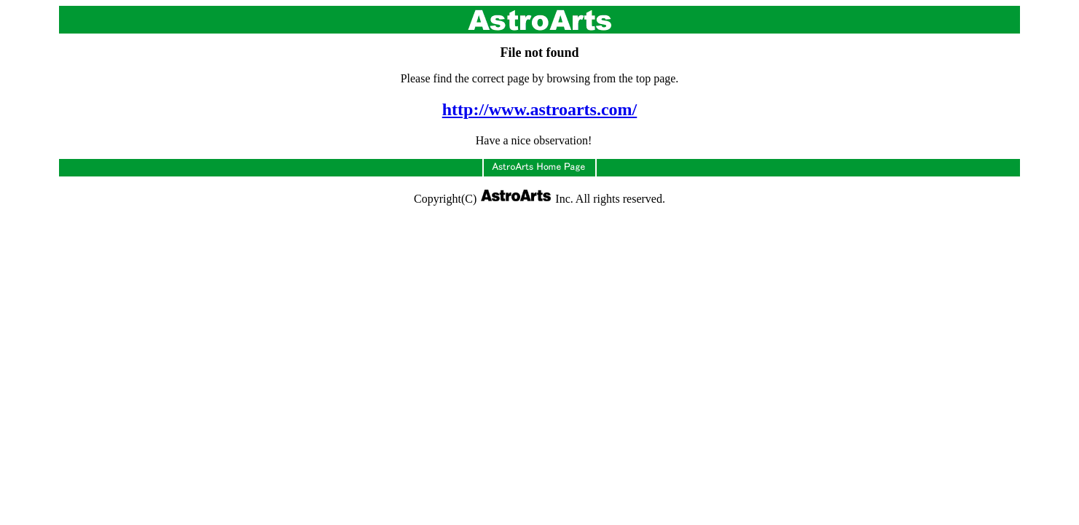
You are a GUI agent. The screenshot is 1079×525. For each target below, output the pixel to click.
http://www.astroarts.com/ (539, 109)
